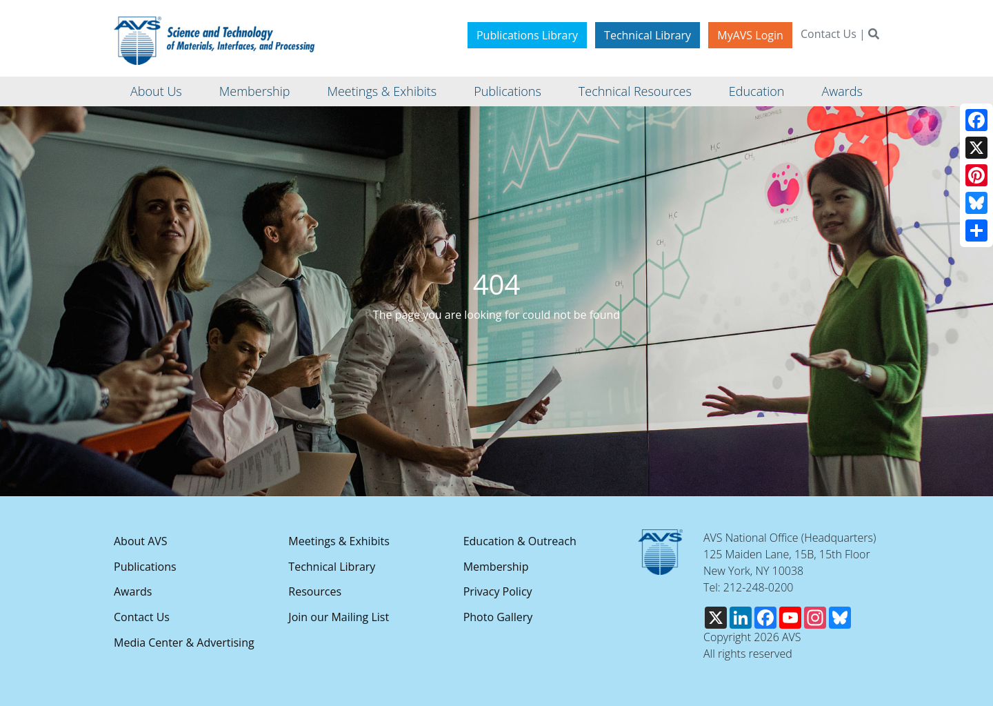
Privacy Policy (497, 591)
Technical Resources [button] (635, 91)
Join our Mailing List (338, 617)
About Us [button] (156, 91)
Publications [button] (507, 91)
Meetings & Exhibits (338, 541)
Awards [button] (841, 91)
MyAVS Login (750, 35)
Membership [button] (254, 91)
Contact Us (828, 33)
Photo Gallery (498, 617)
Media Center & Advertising (184, 642)
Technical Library (647, 35)
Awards (133, 591)
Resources (314, 591)
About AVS (141, 541)
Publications (145, 566)
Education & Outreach (519, 541)
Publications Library (527, 35)
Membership (496, 566)
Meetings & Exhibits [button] (382, 91)
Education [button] (757, 91)
